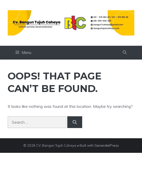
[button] (125, 53)
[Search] (74, 122)
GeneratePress (106, 145)
